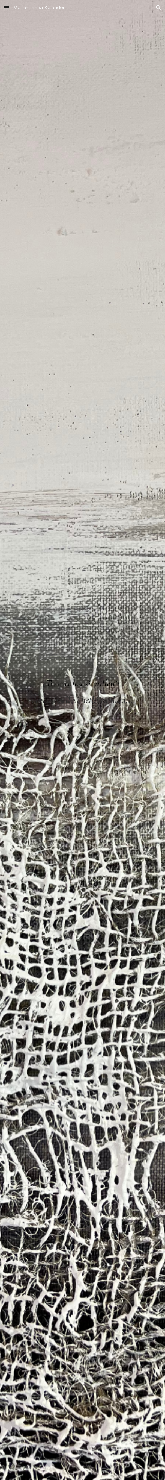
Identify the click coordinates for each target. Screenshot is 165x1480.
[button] (6, 7)
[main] (82, 686)
